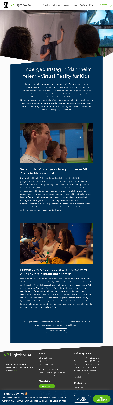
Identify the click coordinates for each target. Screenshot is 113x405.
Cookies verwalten (81, 399)
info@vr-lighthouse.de (55, 372)
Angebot (46, 5)
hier (15, 371)
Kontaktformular (55, 375)
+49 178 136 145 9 (51, 369)
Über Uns (57, 5)
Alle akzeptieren (101, 399)
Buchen (103, 4)
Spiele (66, 5)
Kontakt (83, 5)
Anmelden (47, 386)
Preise (74, 5)
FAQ (91, 5)
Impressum (79, 387)
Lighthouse (21, 5)
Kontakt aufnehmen (56, 330)
